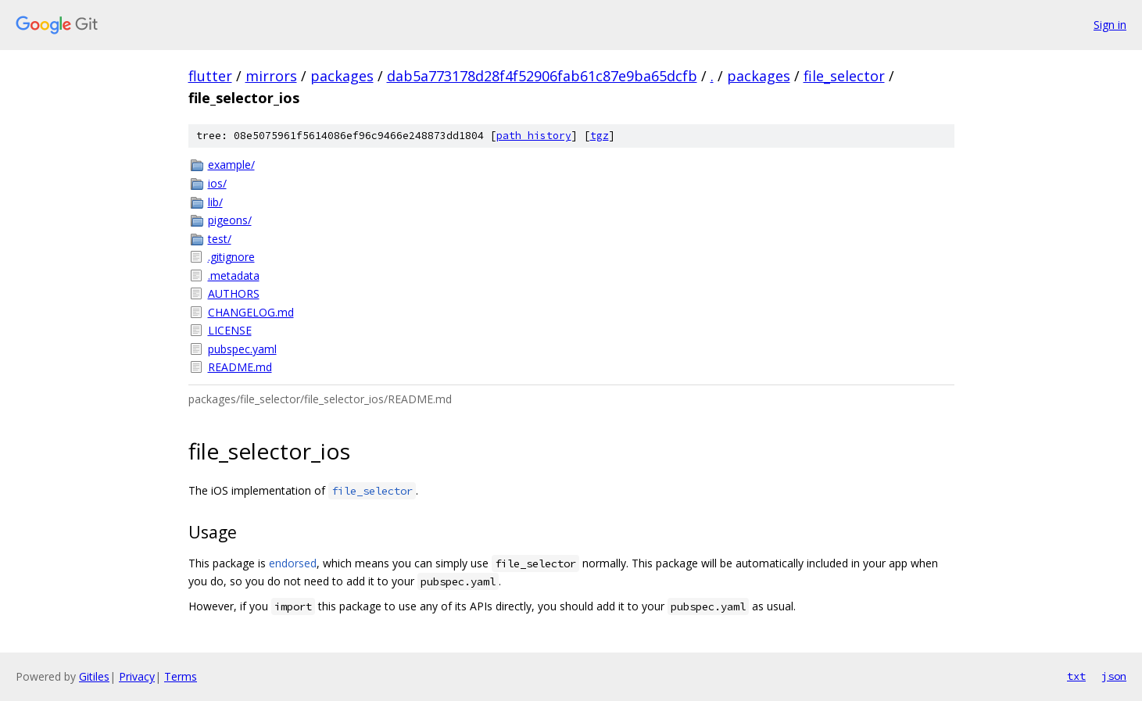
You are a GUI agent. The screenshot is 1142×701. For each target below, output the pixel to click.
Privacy (137, 676)
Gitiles (94, 676)
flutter (210, 75)
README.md (240, 366)
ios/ (217, 183)
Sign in (1110, 24)
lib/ (215, 202)
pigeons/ (230, 220)
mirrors (271, 75)
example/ (231, 164)
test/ (219, 238)
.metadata (234, 275)
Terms (180, 676)
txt (1076, 676)
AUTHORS (234, 293)
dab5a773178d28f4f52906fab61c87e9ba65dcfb (542, 75)
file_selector (844, 75)
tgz (599, 135)
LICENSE (230, 330)
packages (342, 75)
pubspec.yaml (242, 349)
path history (533, 135)
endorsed (293, 563)
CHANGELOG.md (251, 312)
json (1113, 676)
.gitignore (231, 256)
